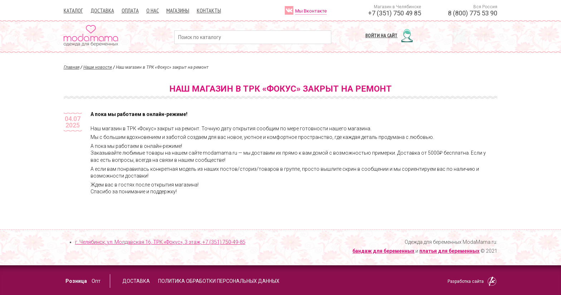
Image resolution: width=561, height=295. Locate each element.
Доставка (102, 10)
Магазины (177, 10)
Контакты (209, 10)
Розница (76, 281)
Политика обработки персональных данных (218, 281)
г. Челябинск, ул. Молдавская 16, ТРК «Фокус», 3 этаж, (160, 242)
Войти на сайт (381, 35)
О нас (152, 10)
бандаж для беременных (383, 251)
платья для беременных (449, 251)
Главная (71, 67)
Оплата (130, 10)
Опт (96, 281)
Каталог (73, 10)
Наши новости (97, 67)
